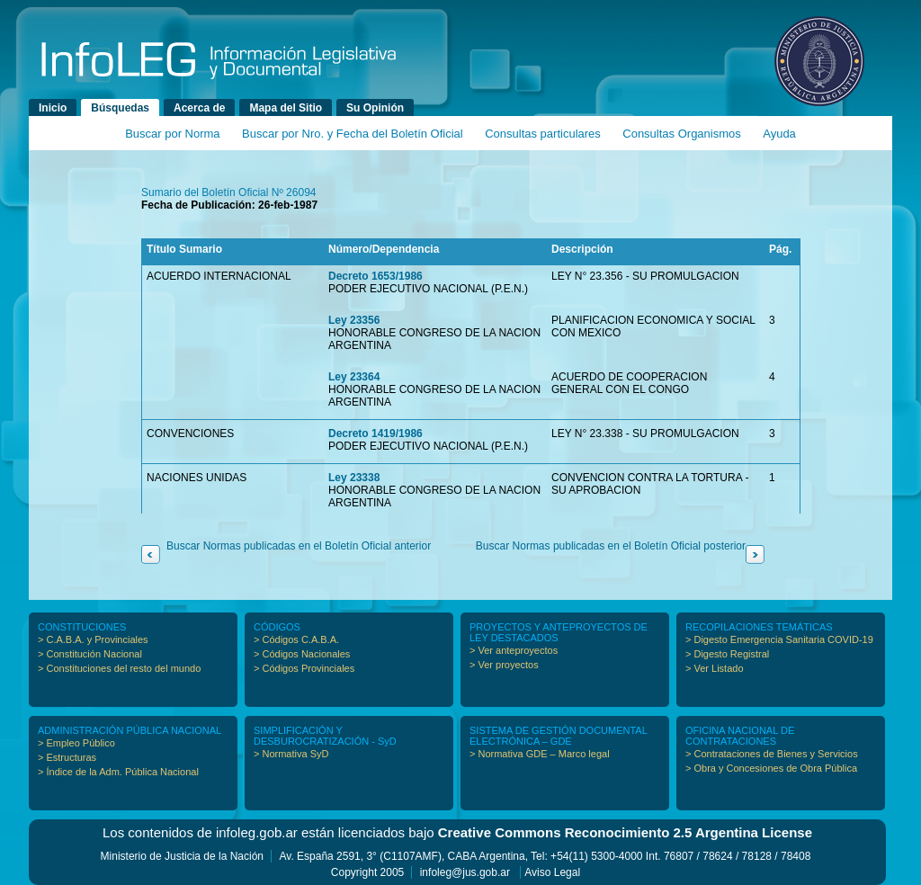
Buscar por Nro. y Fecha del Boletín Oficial (352, 133)
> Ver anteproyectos (513, 650)
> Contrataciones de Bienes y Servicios (771, 753)
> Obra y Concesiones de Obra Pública (771, 768)
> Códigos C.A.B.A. (296, 639)
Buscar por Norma (172, 133)
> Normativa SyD (291, 753)
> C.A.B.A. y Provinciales (93, 639)
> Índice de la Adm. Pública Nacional (118, 771)
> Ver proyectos (504, 664)
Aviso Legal (552, 872)
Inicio (53, 108)
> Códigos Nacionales (302, 653)
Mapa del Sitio (285, 108)
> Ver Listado (714, 668)
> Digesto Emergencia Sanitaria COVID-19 (779, 639)
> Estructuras (67, 757)
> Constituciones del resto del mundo (119, 668)
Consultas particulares (543, 133)
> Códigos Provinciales (304, 668)
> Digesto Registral (727, 653)
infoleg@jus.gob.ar (465, 872)
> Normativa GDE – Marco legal (539, 753)
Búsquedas (120, 108)
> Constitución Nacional (90, 653)
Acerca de (199, 108)
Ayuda (779, 133)
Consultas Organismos (681, 133)
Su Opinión (375, 108)
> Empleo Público (76, 743)
